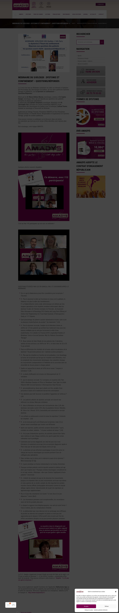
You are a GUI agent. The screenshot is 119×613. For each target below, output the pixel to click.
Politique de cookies (89, 610)
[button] (116, 591)
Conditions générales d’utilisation (100, 610)
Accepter (86, 606)
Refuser (107, 606)
